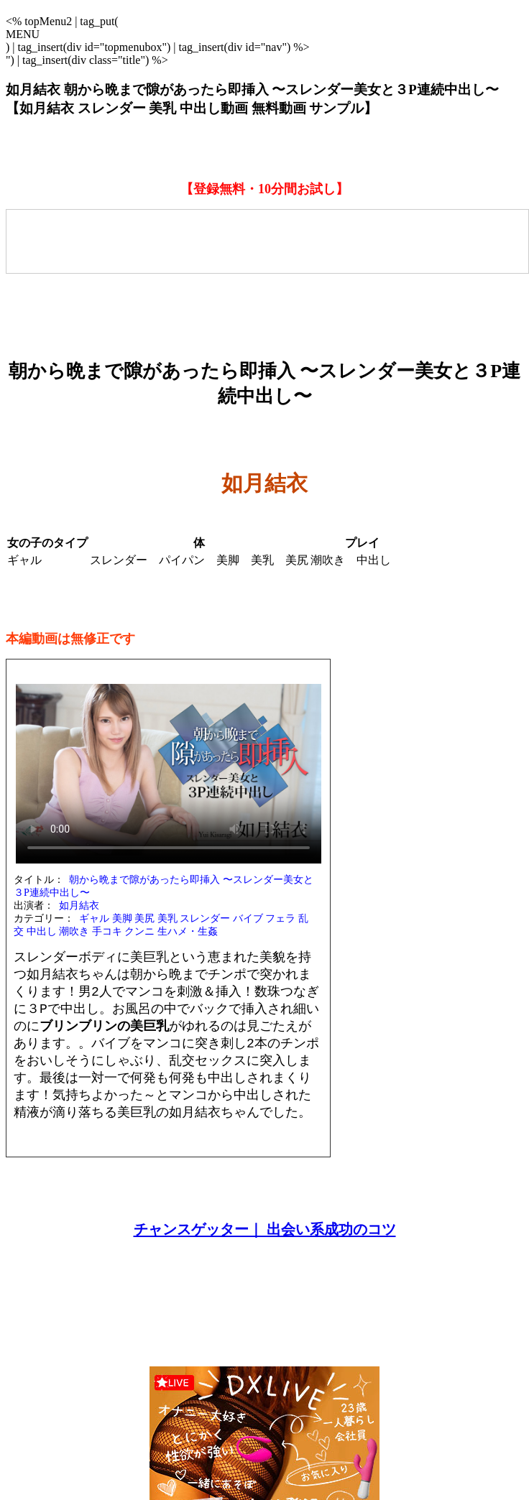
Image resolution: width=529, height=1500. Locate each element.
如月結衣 (79, 905)
